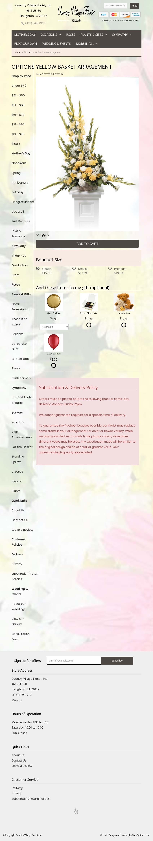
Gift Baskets (20, 359)
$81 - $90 (18, 134)
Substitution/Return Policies (22, 576)
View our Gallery (18, 621)
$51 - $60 (18, 105)
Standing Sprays (18, 459)
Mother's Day (24, 35)
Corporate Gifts (19, 346)
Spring (16, 173)
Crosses (17, 472)
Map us (17, 700)
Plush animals (21, 378)
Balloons (17, 334)
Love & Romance (18, 233)
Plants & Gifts (91, 35)
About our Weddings (19, 606)
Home (17, 52)
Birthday (17, 192)
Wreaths (18, 422)
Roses (70, 35)
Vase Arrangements (22, 434)
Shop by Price (21, 76)
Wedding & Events (56, 44)
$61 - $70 (18, 115)
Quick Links (19, 501)
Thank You (19, 256)
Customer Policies (19, 542)
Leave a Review (22, 530)
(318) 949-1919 (33, 23)
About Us (18, 510)
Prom (15, 275)
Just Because (21, 221)
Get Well (18, 212)
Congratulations (22, 202)
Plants (16, 368)
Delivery (17, 554)
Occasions (49, 35)
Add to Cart (87, 244)
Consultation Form (21, 636)
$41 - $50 (18, 95)
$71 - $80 (18, 124)
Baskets (28, 52)
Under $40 (19, 86)
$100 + (16, 144)
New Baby (19, 246)
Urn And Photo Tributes (22, 400)
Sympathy (120, 35)
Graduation (20, 265)
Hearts (16, 481)
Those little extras (19, 322)
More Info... (85, 44)
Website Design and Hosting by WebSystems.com (125, 835)
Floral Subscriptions (21, 307)
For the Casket (22, 447)
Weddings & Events (20, 591)
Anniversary (20, 183)
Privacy (17, 564)
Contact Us (20, 520)
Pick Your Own (25, 44)
